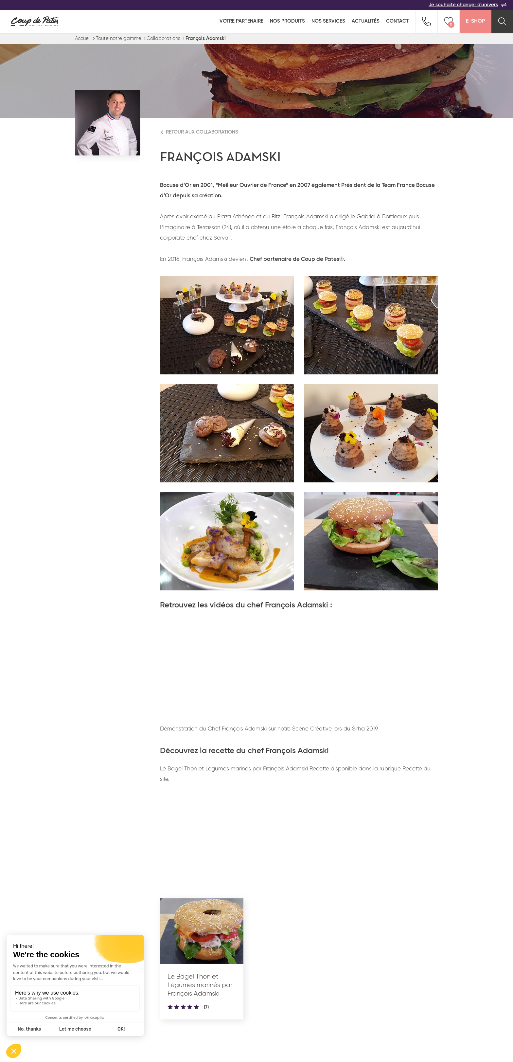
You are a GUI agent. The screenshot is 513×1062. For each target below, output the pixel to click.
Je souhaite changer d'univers (467, 5)
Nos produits (287, 21)
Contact (397, 21)
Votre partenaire (241, 21)
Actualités (366, 21)
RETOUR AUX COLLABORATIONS (202, 132)
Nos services (328, 21)
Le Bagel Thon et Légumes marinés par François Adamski (200, 985)
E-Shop (475, 21)
